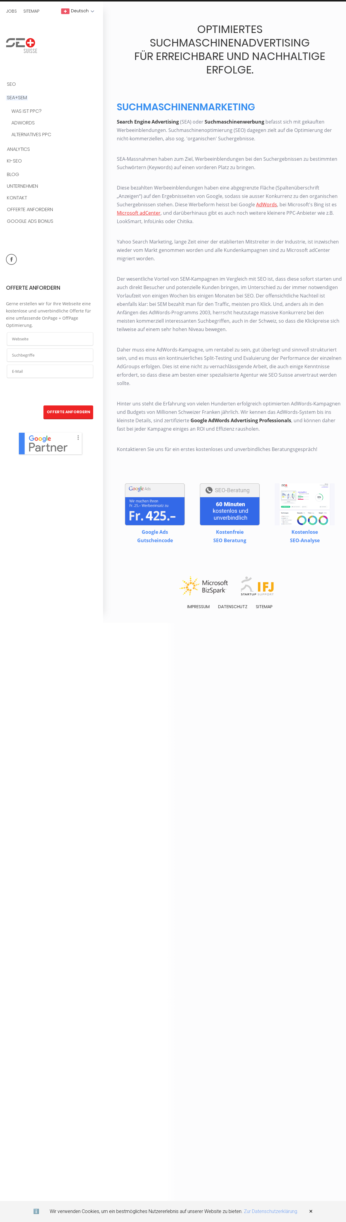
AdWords (23, 123)
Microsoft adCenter (139, 212)
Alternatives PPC (31, 134)
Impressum (198, 605)
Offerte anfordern (30, 209)
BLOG (13, 174)
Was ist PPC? (26, 111)
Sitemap (31, 11)
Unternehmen (22, 186)
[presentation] (50, 392)
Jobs (11, 11)
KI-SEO (14, 161)
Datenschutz (232, 605)
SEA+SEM (17, 97)
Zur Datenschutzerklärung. (271, 1211)
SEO (11, 84)
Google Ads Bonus (30, 221)
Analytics (18, 149)
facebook (11, 259)
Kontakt (17, 198)
